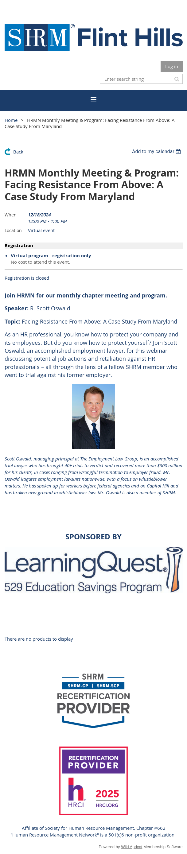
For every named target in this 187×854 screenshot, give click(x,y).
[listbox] (157, 151)
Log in (171, 66)
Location (13, 230)
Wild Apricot (131, 846)
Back (18, 152)
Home (11, 120)
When (11, 215)
